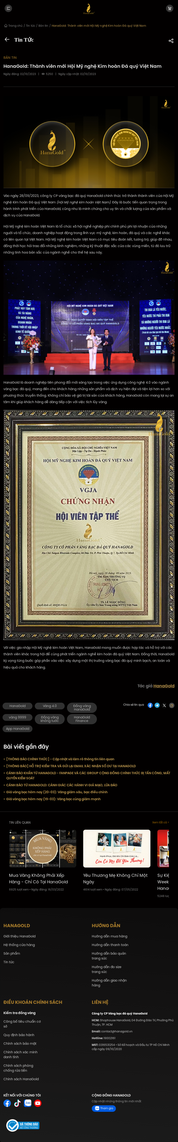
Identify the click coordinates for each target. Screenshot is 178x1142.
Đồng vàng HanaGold (82, 707)
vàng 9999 (17, 716)
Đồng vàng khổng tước (50, 718)
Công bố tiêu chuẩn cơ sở (22, 1023)
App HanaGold (17, 728)
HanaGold (164, 685)
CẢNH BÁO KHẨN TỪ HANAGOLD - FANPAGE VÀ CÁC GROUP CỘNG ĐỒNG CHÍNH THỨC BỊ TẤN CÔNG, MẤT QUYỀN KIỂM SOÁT (86, 775)
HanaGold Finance (82, 718)
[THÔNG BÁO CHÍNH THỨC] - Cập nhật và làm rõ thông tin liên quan (58, 758)
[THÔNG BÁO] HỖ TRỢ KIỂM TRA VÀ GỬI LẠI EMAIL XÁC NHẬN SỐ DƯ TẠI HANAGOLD (69, 765)
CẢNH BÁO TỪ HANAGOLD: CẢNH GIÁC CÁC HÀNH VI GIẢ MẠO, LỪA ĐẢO (60, 784)
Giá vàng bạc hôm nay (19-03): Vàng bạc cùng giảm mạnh (52, 798)
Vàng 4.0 (50, 705)
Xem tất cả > (160, 821)
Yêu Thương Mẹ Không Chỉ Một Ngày (115, 877)
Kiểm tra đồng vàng (19, 1012)
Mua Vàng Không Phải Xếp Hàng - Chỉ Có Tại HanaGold (38, 877)
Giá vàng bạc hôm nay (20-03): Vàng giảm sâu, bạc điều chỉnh (55, 791)
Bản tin (8, 57)
